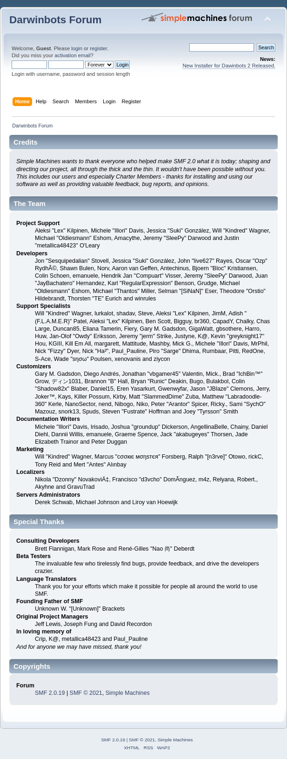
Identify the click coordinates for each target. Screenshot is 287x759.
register (98, 48)
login (76, 48)
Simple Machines (128, 693)
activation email (72, 55)
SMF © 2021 (86, 693)
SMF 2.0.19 (50, 693)
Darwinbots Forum (55, 20)
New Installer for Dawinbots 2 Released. (228, 65)
